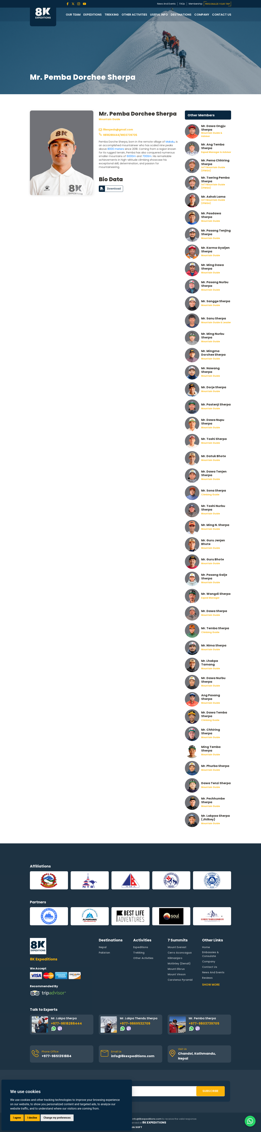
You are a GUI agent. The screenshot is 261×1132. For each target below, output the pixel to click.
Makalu (170, 141)
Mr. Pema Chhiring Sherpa (215, 162)
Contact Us (221, 15)
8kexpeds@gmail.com (116, 129)
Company (201, 15)
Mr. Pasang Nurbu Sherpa (214, 283)
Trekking (112, 15)
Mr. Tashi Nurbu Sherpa (213, 507)
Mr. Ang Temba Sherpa (212, 146)
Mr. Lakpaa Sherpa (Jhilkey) (215, 817)
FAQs (182, 3)
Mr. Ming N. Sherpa (215, 525)
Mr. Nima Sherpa (213, 645)
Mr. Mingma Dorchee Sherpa (213, 352)
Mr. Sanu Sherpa (213, 318)
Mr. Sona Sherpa (213, 490)
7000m (147, 156)
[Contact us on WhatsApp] (250, 1121)
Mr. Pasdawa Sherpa (211, 215)
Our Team (73, 15)
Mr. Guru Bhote (212, 559)
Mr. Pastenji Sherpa (216, 404)
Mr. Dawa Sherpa (214, 611)
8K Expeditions (154, 1122)
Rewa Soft (135, 1127)
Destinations (181, 15)
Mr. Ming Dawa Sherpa (212, 266)
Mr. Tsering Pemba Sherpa (215, 179)
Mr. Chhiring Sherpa (210, 731)
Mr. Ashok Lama (213, 196)
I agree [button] (17, 1117)
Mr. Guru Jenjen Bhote (213, 542)
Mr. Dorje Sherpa (213, 387)
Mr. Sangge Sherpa (215, 301)
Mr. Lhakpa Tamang (209, 662)
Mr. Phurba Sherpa (215, 766)
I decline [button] (32, 1117)
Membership (195, 3)
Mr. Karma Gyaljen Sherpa (215, 249)
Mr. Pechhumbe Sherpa (213, 800)
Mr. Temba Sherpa (215, 628)
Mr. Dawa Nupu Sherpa (212, 421)
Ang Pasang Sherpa (210, 697)
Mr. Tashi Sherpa (214, 439)
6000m (131, 156)
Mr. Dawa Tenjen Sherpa (214, 473)
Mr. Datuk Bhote (213, 456)
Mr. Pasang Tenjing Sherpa (216, 232)
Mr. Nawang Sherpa (210, 370)
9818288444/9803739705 (118, 135)
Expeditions (92, 15)
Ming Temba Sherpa (211, 748)
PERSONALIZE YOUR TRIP (217, 3)
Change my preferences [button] (57, 1117)
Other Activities (134, 15)
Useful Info (159, 15)
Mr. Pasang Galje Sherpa (214, 576)
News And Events (166, 3)
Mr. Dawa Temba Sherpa (214, 714)
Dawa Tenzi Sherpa (216, 783)
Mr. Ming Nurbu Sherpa (212, 335)
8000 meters (115, 149)
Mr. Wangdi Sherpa (216, 594)
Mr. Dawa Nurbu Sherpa (213, 679)
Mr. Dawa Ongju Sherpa (213, 127)
